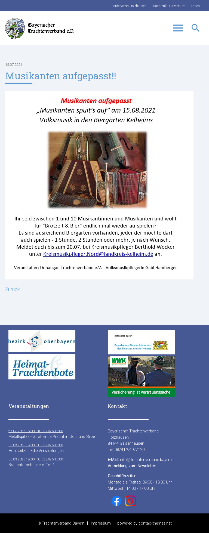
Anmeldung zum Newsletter (132, 465)
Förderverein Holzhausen (129, 6)
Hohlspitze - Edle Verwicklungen (36, 447)
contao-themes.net (155, 523)
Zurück (12, 289)
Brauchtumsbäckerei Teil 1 (35, 462)
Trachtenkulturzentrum (168, 6)
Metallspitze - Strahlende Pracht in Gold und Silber (52, 433)
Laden (195, 6)
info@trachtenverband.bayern (146, 459)
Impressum (101, 523)
